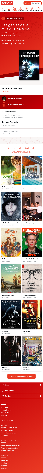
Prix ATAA (5, 413)
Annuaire (21, 9)
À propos (4, 407)
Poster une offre (7, 450)
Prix (9, 9)
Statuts (4, 415)
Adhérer (27, 3)
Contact (4, 463)
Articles (31, 9)
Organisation (6, 410)
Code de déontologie (9, 433)
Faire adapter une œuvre (10, 445)
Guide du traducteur (9, 428)
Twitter (22, 396)
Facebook (22, 391)
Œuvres (14, 9)
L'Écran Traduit (7, 430)
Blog (22, 385)
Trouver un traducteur (9, 448)
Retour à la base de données (21, 376)
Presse (4, 466)
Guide (26, 9)
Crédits (4, 468)
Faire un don (6, 460)
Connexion (36, 3)
